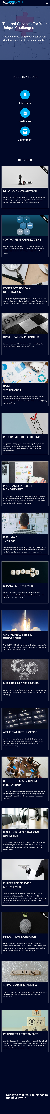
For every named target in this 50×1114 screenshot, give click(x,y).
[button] (47, 3)
